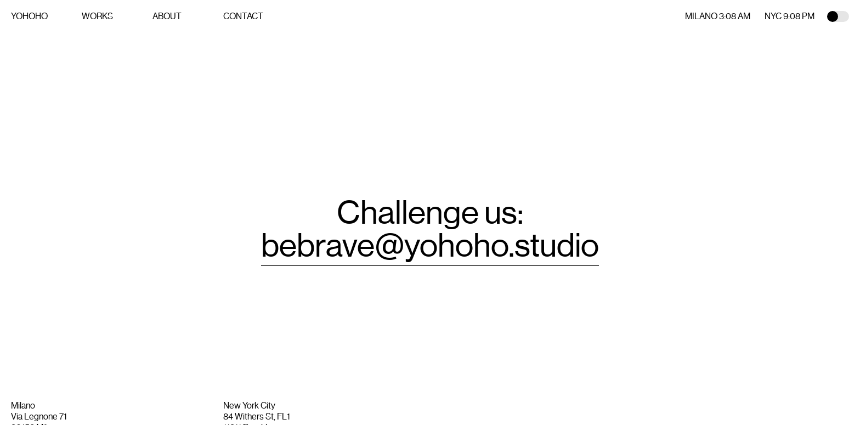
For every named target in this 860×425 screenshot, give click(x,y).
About (167, 16)
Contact (243, 16)
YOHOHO (29, 16)
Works (97, 16)
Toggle (838, 16)
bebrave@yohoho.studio (430, 245)
